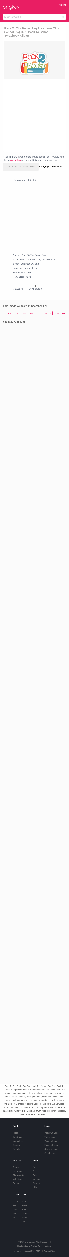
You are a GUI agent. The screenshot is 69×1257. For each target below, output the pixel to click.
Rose (24, 1209)
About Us (18, 1251)
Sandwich (17, 1137)
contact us (15, 160)
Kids (35, 1187)
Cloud (15, 1201)
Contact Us (28, 1251)
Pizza (15, 1133)
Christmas (17, 1167)
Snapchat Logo (51, 1149)
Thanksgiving (19, 1175)
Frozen (36, 1167)
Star (15, 1213)
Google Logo (50, 1153)
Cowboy (36, 1183)
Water (24, 1213)
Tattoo (24, 1221)
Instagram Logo (51, 1133)
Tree (15, 1217)
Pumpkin (17, 1149)
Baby (35, 1175)
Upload (62, 5)
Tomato (16, 1145)
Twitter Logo (49, 1137)
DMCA (38, 1251)
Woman (36, 1179)
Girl (34, 1171)
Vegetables (18, 1141)
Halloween (17, 1171)
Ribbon (25, 1217)
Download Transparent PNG (20, 166)
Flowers (25, 1205)
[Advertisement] (34, 115)
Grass (15, 1209)
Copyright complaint (50, 166)
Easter (16, 1183)
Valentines (17, 1179)
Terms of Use (49, 1251)
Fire (14, 1205)
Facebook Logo (51, 1145)
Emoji (24, 1201)
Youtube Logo (50, 1141)
